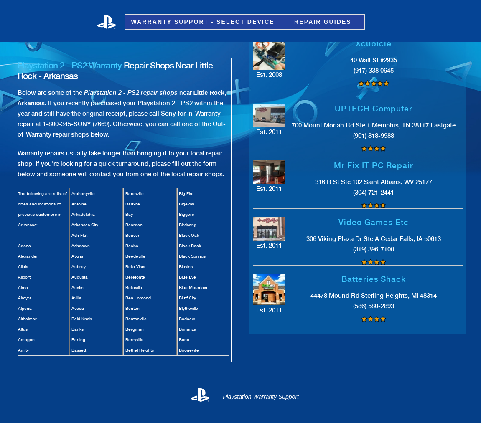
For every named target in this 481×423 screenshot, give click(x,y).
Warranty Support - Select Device (204, 21)
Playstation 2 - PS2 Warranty (70, 65)
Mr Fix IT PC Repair (373, 165)
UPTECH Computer (373, 109)
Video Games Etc (373, 222)
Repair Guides (324, 21)
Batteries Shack (373, 279)
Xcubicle (374, 43)
